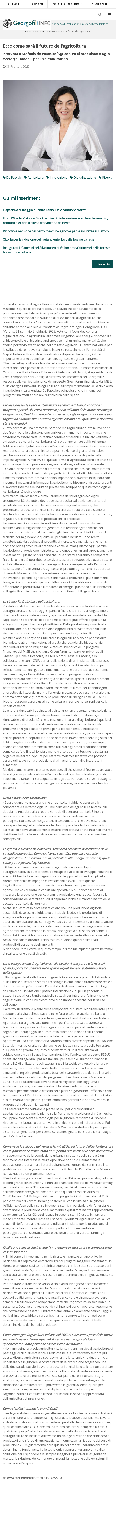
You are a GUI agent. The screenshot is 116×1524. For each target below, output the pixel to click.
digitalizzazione (83, 177)
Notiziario (40, 31)
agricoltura (34, 177)
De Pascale (12, 177)
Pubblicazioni (99, 4)
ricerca (105, 177)
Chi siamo (37, 4)
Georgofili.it (15, 4)
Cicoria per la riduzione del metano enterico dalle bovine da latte (48, 239)
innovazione (56, 177)
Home (28, 31)
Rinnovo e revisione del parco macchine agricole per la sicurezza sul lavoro (56, 231)
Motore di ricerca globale (67, 4)
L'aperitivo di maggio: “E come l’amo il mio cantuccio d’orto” (45, 210)
